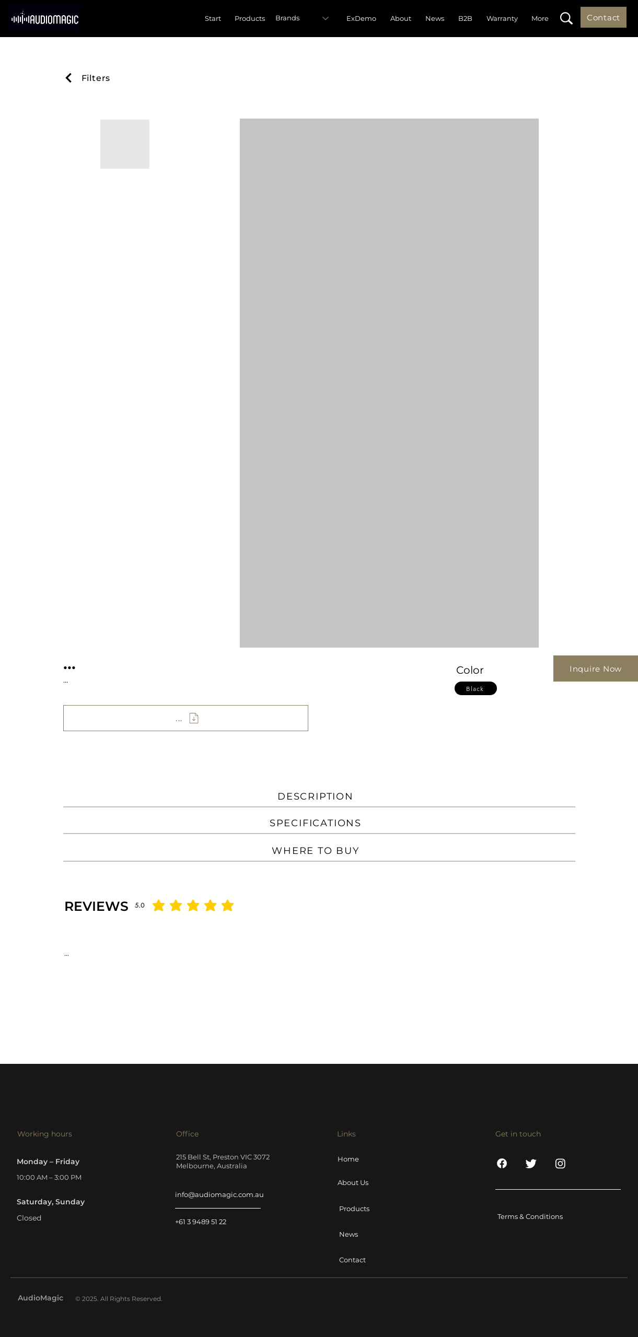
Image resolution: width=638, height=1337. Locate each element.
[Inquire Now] (595, 668)
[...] (185, 718)
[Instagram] (560, 1163)
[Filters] (96, 77)
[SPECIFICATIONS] (319, 823)
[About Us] (364, 1182)
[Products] (366, 1208)
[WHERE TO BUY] (319, 851)
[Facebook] (501, 1163)
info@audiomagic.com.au (219, 1194)
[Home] (364, 1159)
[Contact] (604, 17)
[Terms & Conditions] (535, 1216)
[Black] (476, 688)
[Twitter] (531, 1163)
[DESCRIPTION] (319, 797)
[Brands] (305, 18)
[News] (366, 1234)
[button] (566, 18)
